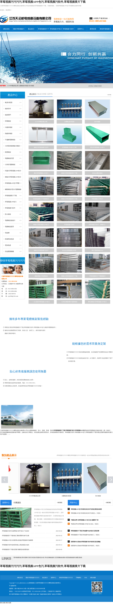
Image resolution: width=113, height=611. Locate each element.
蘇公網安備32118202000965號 (36, 588)
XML (85, 577)
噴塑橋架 (8, 152)
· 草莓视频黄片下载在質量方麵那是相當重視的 (15, 549)
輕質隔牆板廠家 (70, 557)
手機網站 (78, 577)
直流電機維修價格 (59, 557)
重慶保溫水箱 (40, 557)
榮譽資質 (93, 29)
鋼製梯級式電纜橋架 (41, 276)
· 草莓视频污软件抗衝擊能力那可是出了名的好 (15, 531)
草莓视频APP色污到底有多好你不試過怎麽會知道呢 (86, 510)
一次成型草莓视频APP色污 (41, 302)
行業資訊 (17, 503)
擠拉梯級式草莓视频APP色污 (97, 302)
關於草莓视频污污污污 (18, 30)
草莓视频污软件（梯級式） (97, 224)
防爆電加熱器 (9, 239)
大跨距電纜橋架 (10, 164)
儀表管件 (8, 108)
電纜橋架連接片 (10, 220)
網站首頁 (6, 29)
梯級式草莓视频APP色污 (13, 177)
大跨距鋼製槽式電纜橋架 (69, 302)
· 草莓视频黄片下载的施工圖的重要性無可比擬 (15, 535)
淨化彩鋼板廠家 (49, 557)
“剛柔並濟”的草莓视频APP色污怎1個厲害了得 (84, 521)
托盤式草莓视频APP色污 (13, 171)
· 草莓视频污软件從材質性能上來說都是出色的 (15, 545)
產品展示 (31, 29)
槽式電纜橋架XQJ (97, 250)
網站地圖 (93, 577)
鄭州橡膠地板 (18, 557)
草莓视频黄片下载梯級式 (41, 199)
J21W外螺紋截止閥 (13, 85)
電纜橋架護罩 (9, 226)
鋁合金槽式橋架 (97, 173)
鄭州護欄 (24, 557)
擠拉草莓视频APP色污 (97, 147)
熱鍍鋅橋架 (8, 133)
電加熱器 (8, 245)
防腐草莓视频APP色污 (62, 6)
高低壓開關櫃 (9, 251)
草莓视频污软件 (68, 29)
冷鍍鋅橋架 (50, 6)
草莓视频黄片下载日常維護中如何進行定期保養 (85, 532)
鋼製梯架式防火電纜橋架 (13, 189)
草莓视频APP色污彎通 (12, 183)
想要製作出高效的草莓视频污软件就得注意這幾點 (86, 542)
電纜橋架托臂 (9, 158)
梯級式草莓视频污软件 (41, 147)
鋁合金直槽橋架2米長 (69, 250)
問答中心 (73, 503)
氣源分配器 (8, 102)
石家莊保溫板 (32, 557)
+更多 (98, 514)
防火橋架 (31, 85)
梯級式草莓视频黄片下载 (69, 199)
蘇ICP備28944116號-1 (21, 588)
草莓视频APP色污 (56, 29)
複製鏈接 (31, 583)
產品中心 (13, 95)
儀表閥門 (8, 115)
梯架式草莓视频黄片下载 (69, 173)
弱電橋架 (8, 121)
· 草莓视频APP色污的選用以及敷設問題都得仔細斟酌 (17, 540)
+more (59, 502)
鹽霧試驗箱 (78, 557)
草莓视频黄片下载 (40, 6)
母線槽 (7, 233)
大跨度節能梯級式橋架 (12, 146)
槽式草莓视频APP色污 (41, 173)
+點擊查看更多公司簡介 (56, 449)
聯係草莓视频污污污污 (105, 30)
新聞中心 (80, 29)
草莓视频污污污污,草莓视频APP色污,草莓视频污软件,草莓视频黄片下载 (43, 1)
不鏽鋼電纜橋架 (10, 140)
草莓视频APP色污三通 (69, 147)
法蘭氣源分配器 (23, 85)
